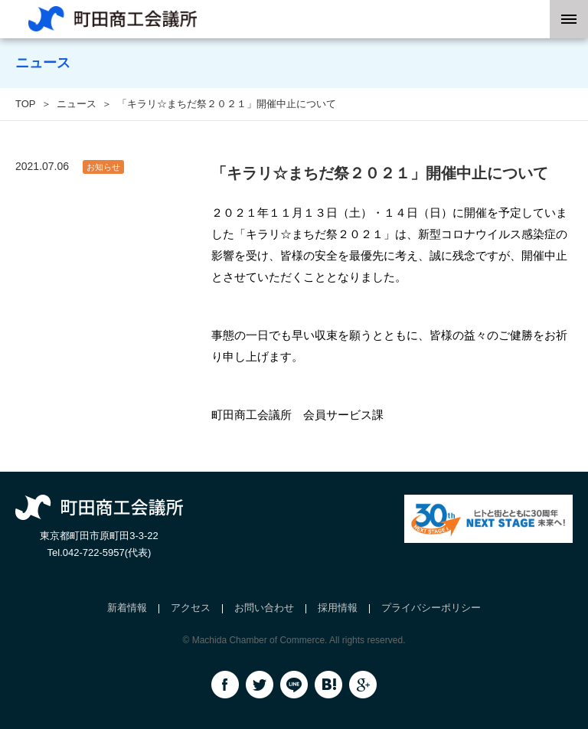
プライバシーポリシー (431, 607)
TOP (25, 104)
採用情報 (338, 607)
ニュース (76, 104)
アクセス (191, 607)
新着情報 (127, 607)
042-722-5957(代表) (107, 552)
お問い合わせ (264, 607)
